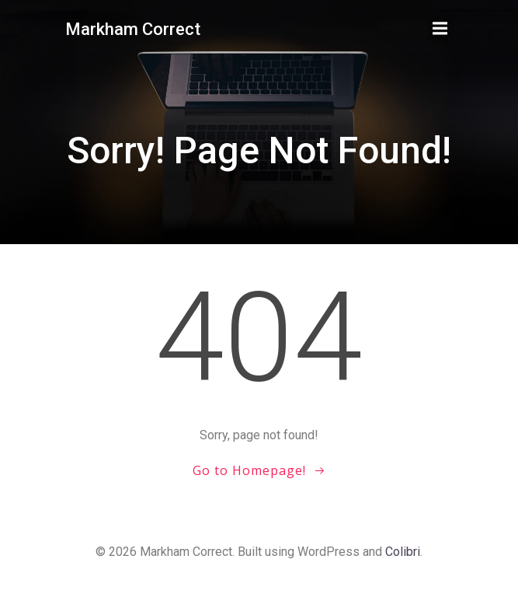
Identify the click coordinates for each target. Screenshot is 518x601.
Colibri (402, 551)
